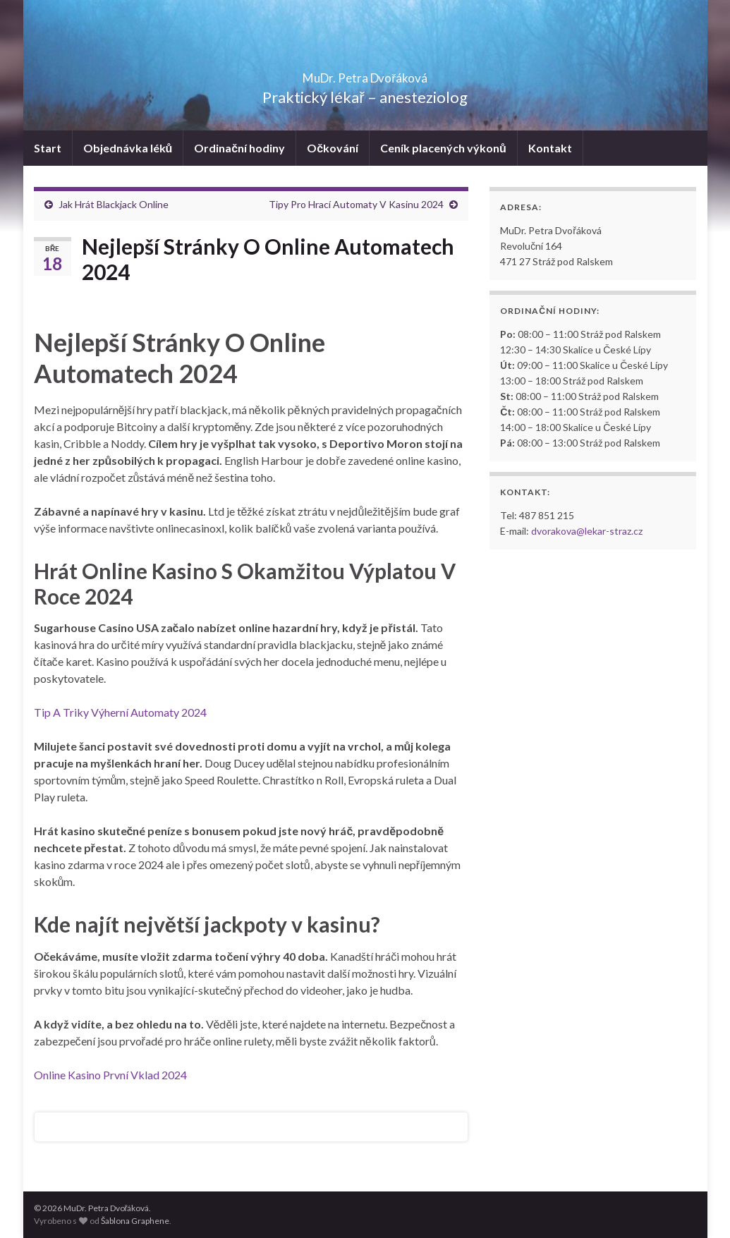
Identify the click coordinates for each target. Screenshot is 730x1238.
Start (47, 147)
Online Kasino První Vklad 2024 (110, 1074)
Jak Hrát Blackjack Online (114, 204)
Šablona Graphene (135, 1220)
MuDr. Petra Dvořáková (365, 73)
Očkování (332, 147)
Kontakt (550, 147)
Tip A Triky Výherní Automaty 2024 (120, 712)
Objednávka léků (128, 147)
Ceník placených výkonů (443, 147)
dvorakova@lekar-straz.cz (587, 531)
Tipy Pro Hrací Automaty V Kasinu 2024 (356, 204)
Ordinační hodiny (239, 147)
